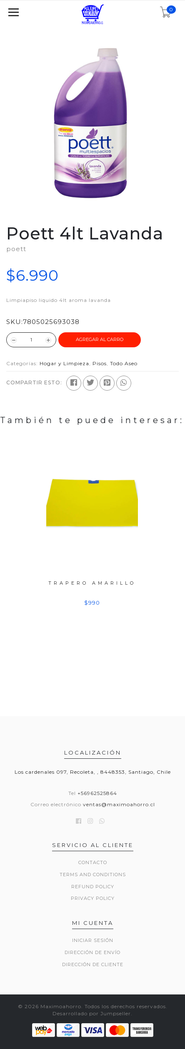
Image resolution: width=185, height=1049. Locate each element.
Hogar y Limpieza (64, 363)
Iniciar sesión (92, 940)
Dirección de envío (92, 952)
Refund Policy (92, 887)
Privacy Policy (93, 898)
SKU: (14, 322)
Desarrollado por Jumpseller (91, 1013)
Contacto (92, 862)
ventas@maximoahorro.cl (119, 804)
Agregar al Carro (99, 339)
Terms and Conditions (93, 874)
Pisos (99, 363)
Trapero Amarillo (92, 583)
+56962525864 (97, 793)
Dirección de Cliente (92, 964)
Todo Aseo (124, 363)
